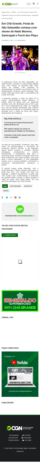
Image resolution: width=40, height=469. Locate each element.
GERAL (14, 12)
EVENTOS (28, 186)
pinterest (27, 438)
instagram (15, 440)
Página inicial (6, 12)
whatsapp (14, 438)
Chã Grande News (21, 448)
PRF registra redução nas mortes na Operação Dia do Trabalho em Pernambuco (19, 130)
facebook (15, 435)
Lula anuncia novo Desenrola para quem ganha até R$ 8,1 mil (18, 124)
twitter (27, 435)
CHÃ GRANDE (15, 186)
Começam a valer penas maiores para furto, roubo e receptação (19, 136)
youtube (27, 440)
